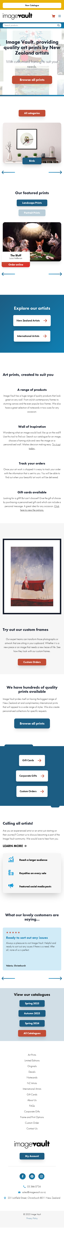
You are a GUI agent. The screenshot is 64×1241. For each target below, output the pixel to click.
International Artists (32, 1088)
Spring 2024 (32, 1023)
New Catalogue (32, 5)
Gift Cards (32, 1094)
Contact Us (32, 1128)
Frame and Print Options (32, 1117)
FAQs (32, 1105)
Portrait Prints (32, 212)
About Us (32, 1100)
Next (55, 172)
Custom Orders (32, 661)
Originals (32, 1066)
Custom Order (32, 1122)
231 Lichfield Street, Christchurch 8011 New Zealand (32, 1197)
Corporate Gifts (32, 1111)
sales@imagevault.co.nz (32, 1192)
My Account (32, 1156)
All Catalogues (32, 1033)
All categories (32, 113)
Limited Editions (32, 1060)
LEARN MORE (14, 845)
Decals (32, 1071)
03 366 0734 (32, 1186)
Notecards (32, 1077)
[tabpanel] (32, 143)
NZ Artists (32, 1083)
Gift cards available (32, 492)
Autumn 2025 (32, 1013)
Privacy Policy (32, 1218)
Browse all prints (32, 80)
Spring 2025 (32, 1003)
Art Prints (32, 1054)
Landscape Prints (32, 202)
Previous (8, 172)
